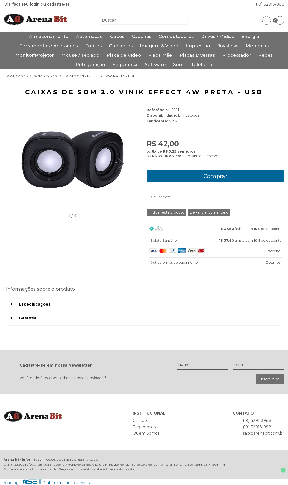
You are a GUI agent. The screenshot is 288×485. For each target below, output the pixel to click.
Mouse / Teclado (80, 55)
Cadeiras (141, 36)
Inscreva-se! (270, 379)
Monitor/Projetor (34, 55)
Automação (89, 36)
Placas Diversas (197, 55)
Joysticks (228, 46)
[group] (72, 160)
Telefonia (201, 64)
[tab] (215, 229)
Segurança (125, 64)
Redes (265, 55)
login (35, 4)
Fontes (93, 46)
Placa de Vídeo (124, 55)
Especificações (35, 304)
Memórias (257, 46)
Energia (250, 36)
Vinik (173, 121)
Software (155, 64)
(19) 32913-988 (270, 4)
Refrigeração (90, 64)
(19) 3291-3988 (257, 420)
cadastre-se (58, 4)
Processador (236, 55)
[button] (121, 163)
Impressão (198, 46)
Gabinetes (121, 46)
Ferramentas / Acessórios (48, 46)
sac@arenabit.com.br (263, 433)
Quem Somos (146, 433)
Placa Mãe (160, 55)
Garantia (28, 318)
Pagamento (144, 427)
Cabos (117, 36)
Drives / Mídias (217, 36)
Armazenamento (48, 36)
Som (178, 64)
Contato (141, 420)
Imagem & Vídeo (159, 46)
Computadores (176, 36)
